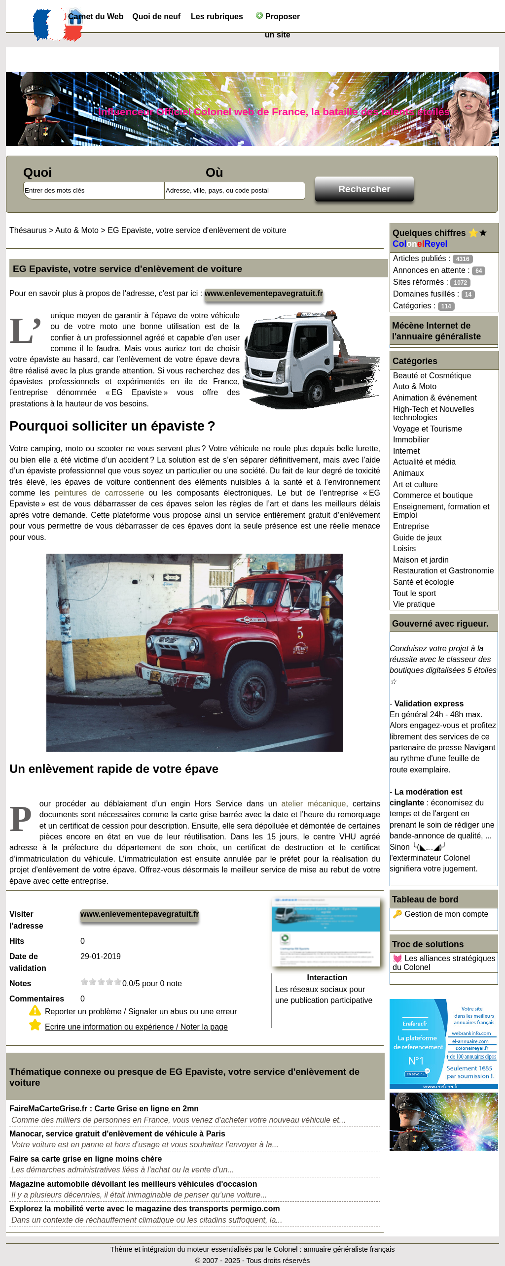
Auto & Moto (414, 386)
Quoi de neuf (156, 16)
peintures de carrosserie (99, 493)
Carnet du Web (96, 16)
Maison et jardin (421, 560)
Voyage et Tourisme (427, 429)
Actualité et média (424, 462)
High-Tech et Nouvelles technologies (433, 413)
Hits (16, 941)
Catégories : (424, 306)
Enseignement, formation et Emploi (441, 511)
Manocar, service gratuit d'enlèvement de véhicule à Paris (117, 1134)
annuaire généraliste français (349, 1249)
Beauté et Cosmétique (432, 375)
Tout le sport (414, 593)
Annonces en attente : (439, 270)
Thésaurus (28, 230)
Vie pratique (414, 604)
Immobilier (411, 439)
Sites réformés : (431, 282)
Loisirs (404, 548)
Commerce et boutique (433, 495)
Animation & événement (435, 398)
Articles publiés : (433, 259)
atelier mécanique (314, 804)
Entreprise (411, 526)
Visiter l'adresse (26, 920)
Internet (406, 451)
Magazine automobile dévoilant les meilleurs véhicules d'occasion (133, 1184)
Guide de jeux (417, 537)
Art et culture (415, 484)
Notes (20, 983)
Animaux (408, 473)
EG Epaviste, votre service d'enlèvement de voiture (197, 230)
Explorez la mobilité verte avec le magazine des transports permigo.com (144, 1208)
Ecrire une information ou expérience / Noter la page (136, 1027)
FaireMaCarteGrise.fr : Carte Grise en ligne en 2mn (104, 1108)
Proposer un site (277, 18)
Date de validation (27, 962)
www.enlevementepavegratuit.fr (264, 293)
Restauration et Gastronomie (443, 570)
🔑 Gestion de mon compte (440, 914)
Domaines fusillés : (434, 294)
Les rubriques (217, 16)
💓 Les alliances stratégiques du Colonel (444, 962)
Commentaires (36, 999)
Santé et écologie (423, 582)
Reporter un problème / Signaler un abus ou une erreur (141, 1011)
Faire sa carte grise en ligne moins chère (85, 1159)
